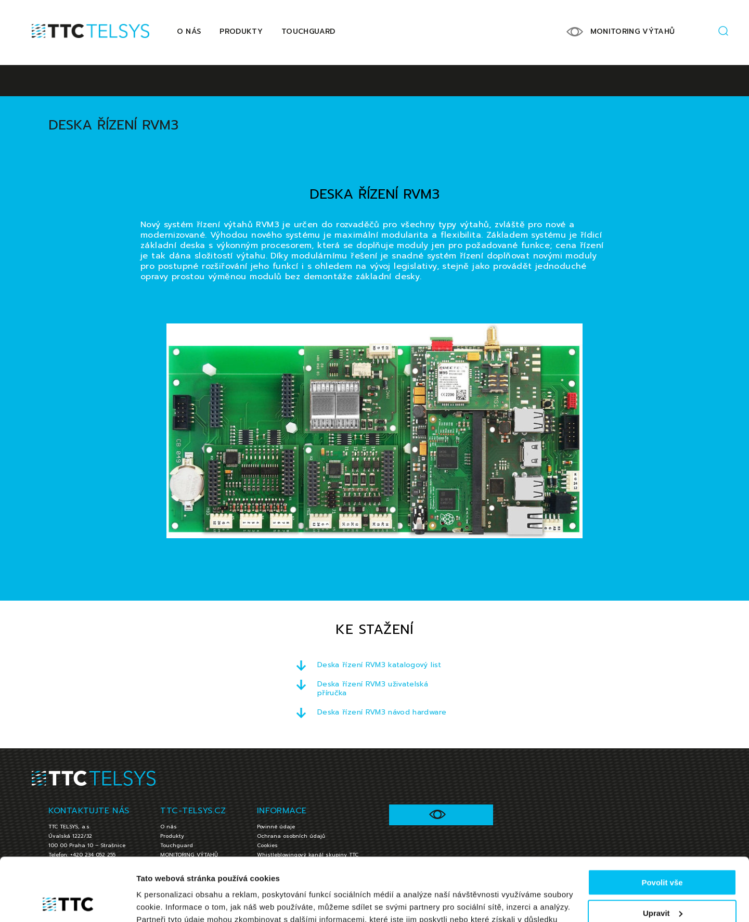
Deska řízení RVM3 (113, 125)
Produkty (241, 31)
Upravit (662, 853)
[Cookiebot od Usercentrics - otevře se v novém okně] (67, 902)
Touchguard (308, 31)
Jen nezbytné (662, 884)
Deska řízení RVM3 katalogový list (379, 664)
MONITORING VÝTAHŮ (632, 31)
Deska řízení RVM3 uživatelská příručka (372, 688)
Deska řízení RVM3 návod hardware (381, 712)
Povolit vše (661, 823)
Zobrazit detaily (165, 901)
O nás (189, 31)
